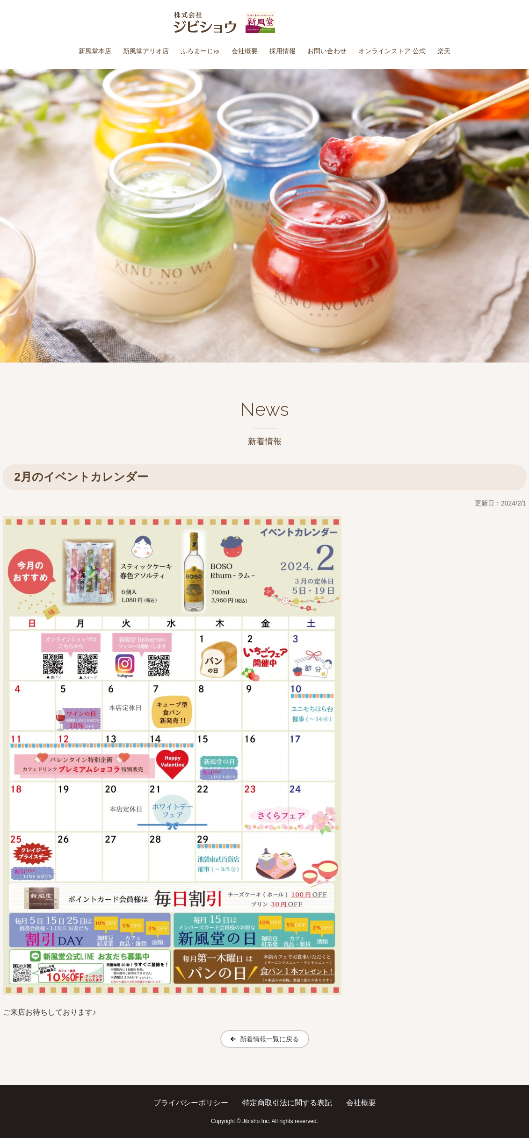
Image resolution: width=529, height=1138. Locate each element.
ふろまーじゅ (200, 51)
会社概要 (245, 51)
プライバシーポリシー (190, 1103)
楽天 (443, 51)
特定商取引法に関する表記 (287, 1103)
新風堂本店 (95, 51)
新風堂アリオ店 (146, 51)
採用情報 (282, 51)
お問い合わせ (327, 51)
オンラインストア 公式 (392, 51)
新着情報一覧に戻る (269, 1039)
